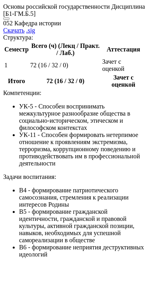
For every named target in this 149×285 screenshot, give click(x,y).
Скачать (14, 30)
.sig (30, 30)
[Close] (6, 18)
